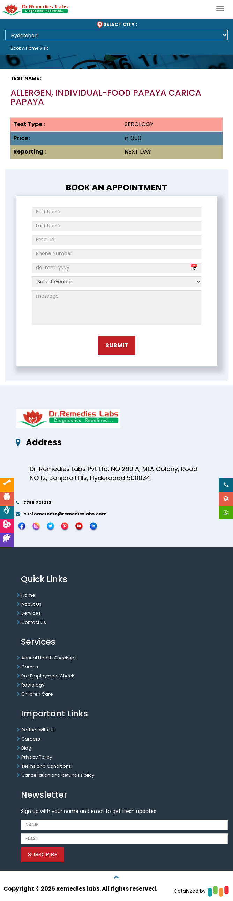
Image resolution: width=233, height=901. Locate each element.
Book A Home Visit (29, 48)
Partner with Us (38, 730)
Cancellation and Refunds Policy (57, 775)
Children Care (37, 694)
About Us (31, 604)
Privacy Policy (36, 757)
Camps (29, 667)
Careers (30, 739)
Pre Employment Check (47, 676)
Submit (116, 345)
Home (28, 595)
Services (31, 613)
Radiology (32, 685)
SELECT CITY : (116, 24)
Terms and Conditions (46, 766)
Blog (26, 748)
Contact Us (33, 622)
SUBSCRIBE (42, 855)
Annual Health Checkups (49, 658)
